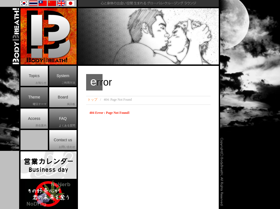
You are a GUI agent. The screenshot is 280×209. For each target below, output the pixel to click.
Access (37, 122)
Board (66, 100)
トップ (92, 99)
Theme (37, 100)
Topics (37, 79)
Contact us (64, 143)
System (66, 79)
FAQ (67, 122)
